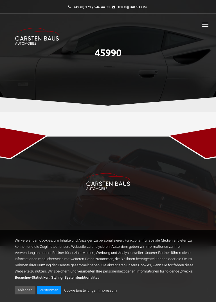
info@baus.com (132, 6)
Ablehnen (24, 290)
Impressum (107, 290)
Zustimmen (49, 290)
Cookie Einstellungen (80, 290)
